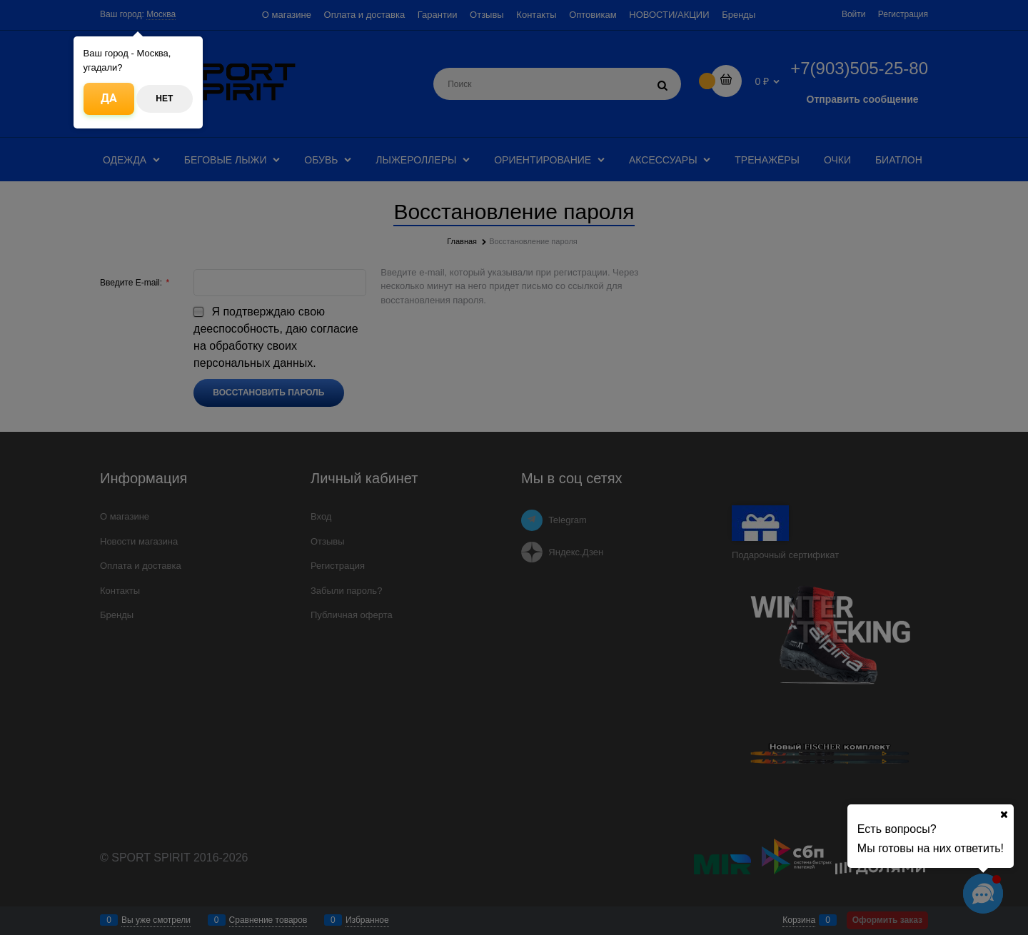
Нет (164, 98)
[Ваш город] (1004, 814)
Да (109, 98)
